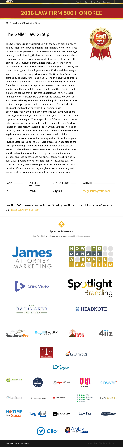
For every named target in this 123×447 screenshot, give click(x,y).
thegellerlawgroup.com (96, 191)
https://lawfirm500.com (25, 209)
